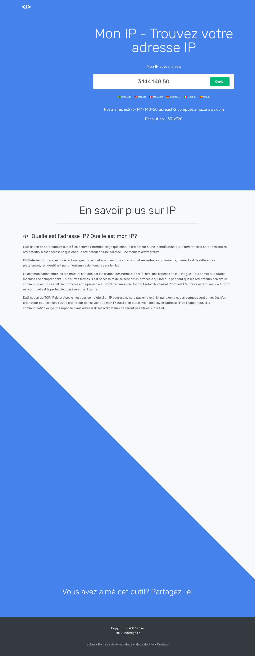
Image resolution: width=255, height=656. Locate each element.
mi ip (206, 96)
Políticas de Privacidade (115, 644)
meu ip (126, 96)
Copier (220, 81)
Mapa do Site (144, 644)
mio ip (192, 96)
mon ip (158, 96)
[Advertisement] (54, 84)
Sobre (91, 644)
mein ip (175, 96)
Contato (163, 644)
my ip (142, 96)
